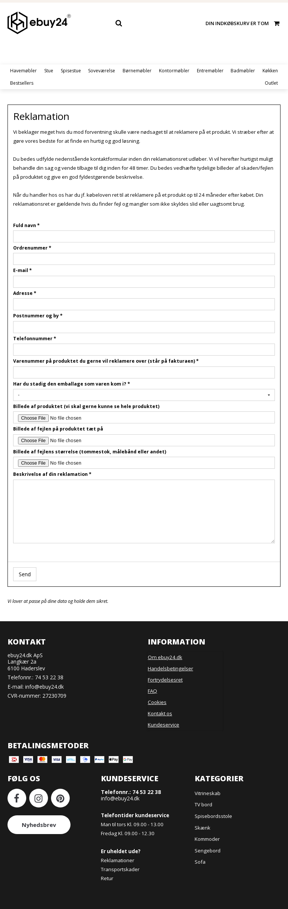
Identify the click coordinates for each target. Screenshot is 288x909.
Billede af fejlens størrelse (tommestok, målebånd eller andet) (89, 451)
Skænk (202, 827)
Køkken (270, 70)
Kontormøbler (174, 70)
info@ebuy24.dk (44, 686)
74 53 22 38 (49, 677)
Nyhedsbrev (39, 824)
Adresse (24, 293)
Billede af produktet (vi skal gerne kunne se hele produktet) (86, 406)
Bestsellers (21, 83)
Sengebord (207, 850)
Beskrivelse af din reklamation (52, 474)
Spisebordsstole (213, 816)
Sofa (200, 861)
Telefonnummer (34, 338)
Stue (48, 70)
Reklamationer (117, 860)
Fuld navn (26, 225)
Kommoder (207, 839)
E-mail (22, 270)
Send (25, 574)
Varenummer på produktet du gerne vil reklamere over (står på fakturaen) (106, 361)
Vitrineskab (207, 793)
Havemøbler (23, 70)
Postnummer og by (38, 315)
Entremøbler (210, 70)
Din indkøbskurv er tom (243, 23)
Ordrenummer (32, 248)
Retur (107, 878)
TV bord (203, 804)
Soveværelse (101, 70)
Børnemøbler (137, 70)
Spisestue (71, 70)
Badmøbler (243, 70)
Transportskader (120, 869)
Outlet (271, 83)
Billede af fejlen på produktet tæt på (58, 429)
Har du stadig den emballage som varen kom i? (71, 384)
